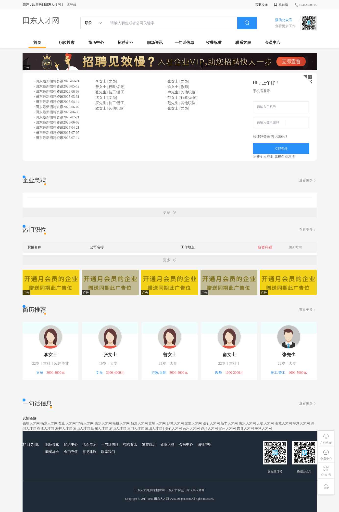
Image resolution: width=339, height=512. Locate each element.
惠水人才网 (103, 423)
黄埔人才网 (157, 423)
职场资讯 (155, 42)
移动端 (281, 5)
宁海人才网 (85, 423)
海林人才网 (63, 428)
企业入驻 (167, 444)
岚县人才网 (245, 428)
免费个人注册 (263, 156)
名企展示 (89, 444)
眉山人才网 (117, 428)
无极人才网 (265, 423)
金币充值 (71, 452)
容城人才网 (175, 423)
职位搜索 (67, 42)
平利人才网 (263, 428)
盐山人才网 (67, 423)
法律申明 (205, 444)
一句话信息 (184, 42)
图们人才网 (211, 423)
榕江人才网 (45, 428)
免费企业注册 (284, 156)
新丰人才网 (229, 423)
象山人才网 (81, 428)
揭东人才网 (49, 423)
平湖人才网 (301, 423)
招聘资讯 (130, 444)
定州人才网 (227, 428)
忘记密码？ (279, 136)
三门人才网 (135, 428)
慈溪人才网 (139, 423)
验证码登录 (261, 136)
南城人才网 (283, 423)
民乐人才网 (191, 428)
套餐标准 (52, 452)
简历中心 (96, 42)
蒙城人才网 (153, 428)
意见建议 (89, 452)
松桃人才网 (121, 423)
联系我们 (108, 452)
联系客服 (243, 42)
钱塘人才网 (31, 423)
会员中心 (272, 42)
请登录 (71, 4)
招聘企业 (125, 42)
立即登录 (281, 148)
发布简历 (149, 444)
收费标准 (214, 42)
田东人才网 (41, 20)
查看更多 (308, 180)
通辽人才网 (209, 428)
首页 (37, 42)
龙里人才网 (193, 423)
